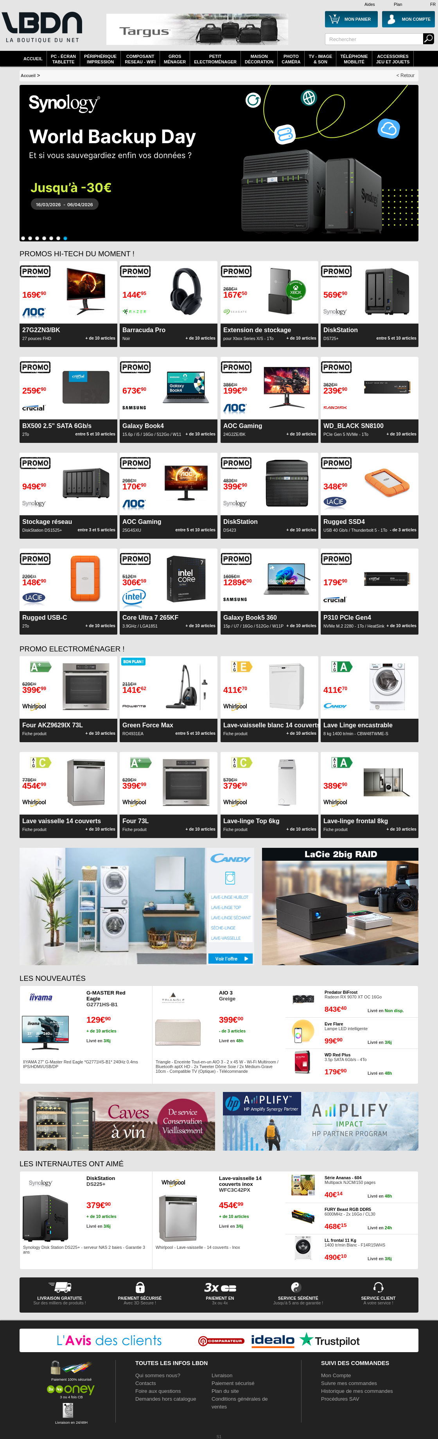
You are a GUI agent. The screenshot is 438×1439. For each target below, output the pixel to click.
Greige (227, 996)
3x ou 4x (220, 1302)
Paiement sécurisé (233, 1383)
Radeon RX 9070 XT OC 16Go (353, 994)
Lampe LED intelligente (346, 1026)
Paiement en (220, 1298)
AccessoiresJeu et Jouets (393, 59)
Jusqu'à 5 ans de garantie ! (298, 1302)
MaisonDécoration (259, 59)
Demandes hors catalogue (165, 1399)
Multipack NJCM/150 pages (350, 1180)
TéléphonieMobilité (354, 59)
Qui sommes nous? (157, 1375)
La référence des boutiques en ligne (41, 32)
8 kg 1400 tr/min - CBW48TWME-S (358, 729)
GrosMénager (175, 59)
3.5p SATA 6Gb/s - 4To (345, 1057)
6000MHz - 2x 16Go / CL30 (350, 1211)
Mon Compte (336, 1375)
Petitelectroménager (215, 59)
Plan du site (225, 1391)
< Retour (406, 75)
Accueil (33, 58)
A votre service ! (378, 1302)
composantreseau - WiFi (140, 59)
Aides (369, 4)
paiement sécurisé (140, 1298)
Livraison (222, 1375)
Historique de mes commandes (357, 1391)
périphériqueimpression (100, 59)
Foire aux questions (158, 1391)
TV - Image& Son (320, 59)
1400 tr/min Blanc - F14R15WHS (355, 1242)
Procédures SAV (340, 1399)
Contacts (145, 1383)
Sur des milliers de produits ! (59, 1302)
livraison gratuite (59, 1298)
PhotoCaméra (291, 59)
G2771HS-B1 (106, 998)
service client (378, 1298)
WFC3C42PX (240, 1184)
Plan (398, 4)
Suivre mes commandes (349, 1383)
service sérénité (298, 1298)
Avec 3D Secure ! (140, 1302)
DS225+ (100, 1181)
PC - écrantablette (63, 59)
